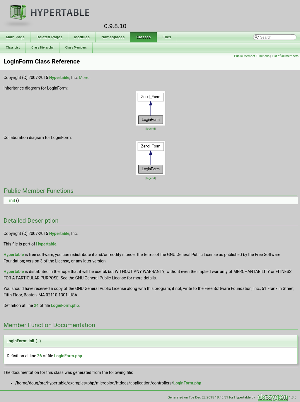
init (12, 200)
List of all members (285, 56)
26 (39, 355)
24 (36, 305)
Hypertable (59, 77)
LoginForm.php (65, 305)
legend (150, 128)
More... (85, 77)
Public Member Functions (252, 56)
